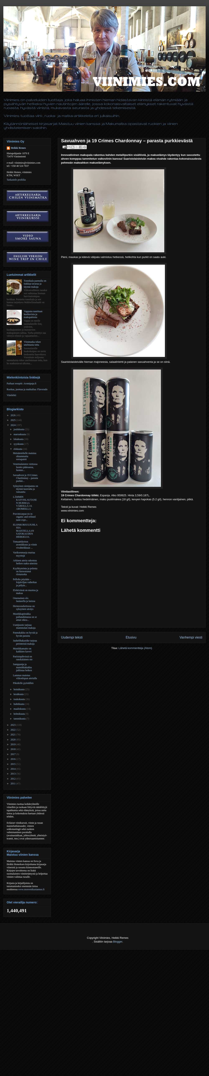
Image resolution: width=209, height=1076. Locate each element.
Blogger (117, 941)
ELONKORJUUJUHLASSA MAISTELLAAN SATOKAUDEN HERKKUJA (25, 530)
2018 (13, 749)
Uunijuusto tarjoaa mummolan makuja (24, 626)
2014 (13, 768)
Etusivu (131, 637)
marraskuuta (20, 434)
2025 (13, 420)
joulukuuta (19, 429)
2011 (13, 783)
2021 (13, 734)
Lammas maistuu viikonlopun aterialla (25, 677)
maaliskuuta (20, 708)
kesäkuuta (19, 694)
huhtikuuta (19, 704)
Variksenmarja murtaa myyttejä (24, 554)
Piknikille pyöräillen (23, 683)
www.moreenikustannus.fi (31, 889)
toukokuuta (19, 699)
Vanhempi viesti (191, 637)
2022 (13, 729)
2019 (13, 744)
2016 (13, 759)
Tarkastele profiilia (16, 179)
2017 (13, 754)
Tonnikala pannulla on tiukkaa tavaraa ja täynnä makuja (35, 283)
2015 (13, 764)
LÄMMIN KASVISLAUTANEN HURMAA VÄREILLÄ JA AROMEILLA (25, 502)
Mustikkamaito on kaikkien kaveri (22, 650)
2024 (13, 425)
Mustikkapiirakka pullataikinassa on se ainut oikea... (25, 616)
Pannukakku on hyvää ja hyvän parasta (25, 634)
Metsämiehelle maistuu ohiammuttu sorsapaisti (24, 456)
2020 (13, 739)
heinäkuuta (19, 689)
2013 (13, 773)
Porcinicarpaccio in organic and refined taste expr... (24, 516)
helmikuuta (19, 713)
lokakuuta (19, 439)
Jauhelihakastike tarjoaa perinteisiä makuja (25, 642)
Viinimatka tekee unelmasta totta (32, 343)
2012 (13, 778)
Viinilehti (11, 395)
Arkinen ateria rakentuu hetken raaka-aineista (25, 562)
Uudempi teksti (72, 637)
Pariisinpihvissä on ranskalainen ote (22, 658)
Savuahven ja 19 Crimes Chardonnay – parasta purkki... (25, 478)
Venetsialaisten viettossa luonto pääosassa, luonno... (25, 467)
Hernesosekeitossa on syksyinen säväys (24, 607)
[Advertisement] (39, 1036)
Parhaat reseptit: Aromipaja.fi (21, 383)
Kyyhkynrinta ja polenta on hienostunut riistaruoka (25, 571)
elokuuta (18, 449)
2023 (13, 724)
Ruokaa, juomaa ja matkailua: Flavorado (27, 389)
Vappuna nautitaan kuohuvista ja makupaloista (33, 314)
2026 (13, 415)
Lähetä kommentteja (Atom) (135, 648)
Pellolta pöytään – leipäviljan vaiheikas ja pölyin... (25, 582)
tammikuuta (20, 718)
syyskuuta (19, 443)
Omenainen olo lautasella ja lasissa (24, 600)
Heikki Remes (18, 147)
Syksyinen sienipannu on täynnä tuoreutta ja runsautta (25, 489)
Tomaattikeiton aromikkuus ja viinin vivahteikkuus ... (25, 544)
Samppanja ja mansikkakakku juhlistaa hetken (22, 667)
